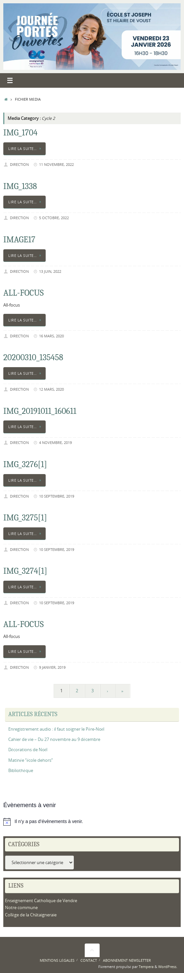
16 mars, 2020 (51, 335)
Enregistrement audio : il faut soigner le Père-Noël (56, 729)
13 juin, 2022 (50, 271)
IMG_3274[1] (25, 571)
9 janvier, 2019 (52, 667)
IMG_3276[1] (25, 464)
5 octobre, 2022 (54, 217)
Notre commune (21, 907)
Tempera (146, 966)
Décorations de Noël (27, 750)
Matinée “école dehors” (30, 760)
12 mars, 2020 (51, 389)
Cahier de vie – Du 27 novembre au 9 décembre (54, 739)
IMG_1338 (20, 186)
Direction (19, 164)
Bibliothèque (20, 770)
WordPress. (167, 966)
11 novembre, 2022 (56, 164)
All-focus (23, 293)
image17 (19, 240)
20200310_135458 (33, 358)
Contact (88, 960)
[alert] (92, 822)
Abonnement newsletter (127, 960)
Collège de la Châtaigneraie (31, 915)
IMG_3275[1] (25, 518)
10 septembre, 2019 (56, 496)
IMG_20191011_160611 (39, 411)
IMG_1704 (20, 133)
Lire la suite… (25, 148)
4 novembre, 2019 (55, 442)
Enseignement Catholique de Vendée (41, 900)
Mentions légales (57, 960)
